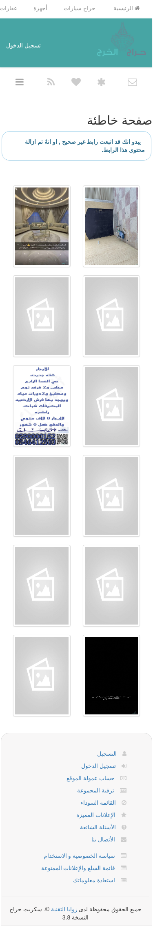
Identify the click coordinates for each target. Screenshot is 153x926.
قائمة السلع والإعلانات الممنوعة (78, 868)
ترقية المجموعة (95, 790)
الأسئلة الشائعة (98, 827)
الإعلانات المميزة (95, 815)
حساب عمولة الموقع (91, 778)
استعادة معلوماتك (94, 880)
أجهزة (40, 8)
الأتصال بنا (103, 839)
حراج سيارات (79, 8)
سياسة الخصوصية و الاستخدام (79, 855)
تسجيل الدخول (23, 45)
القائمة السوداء (98, 802)
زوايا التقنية (64, 909)
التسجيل (107, 753)
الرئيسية (126, 8)
